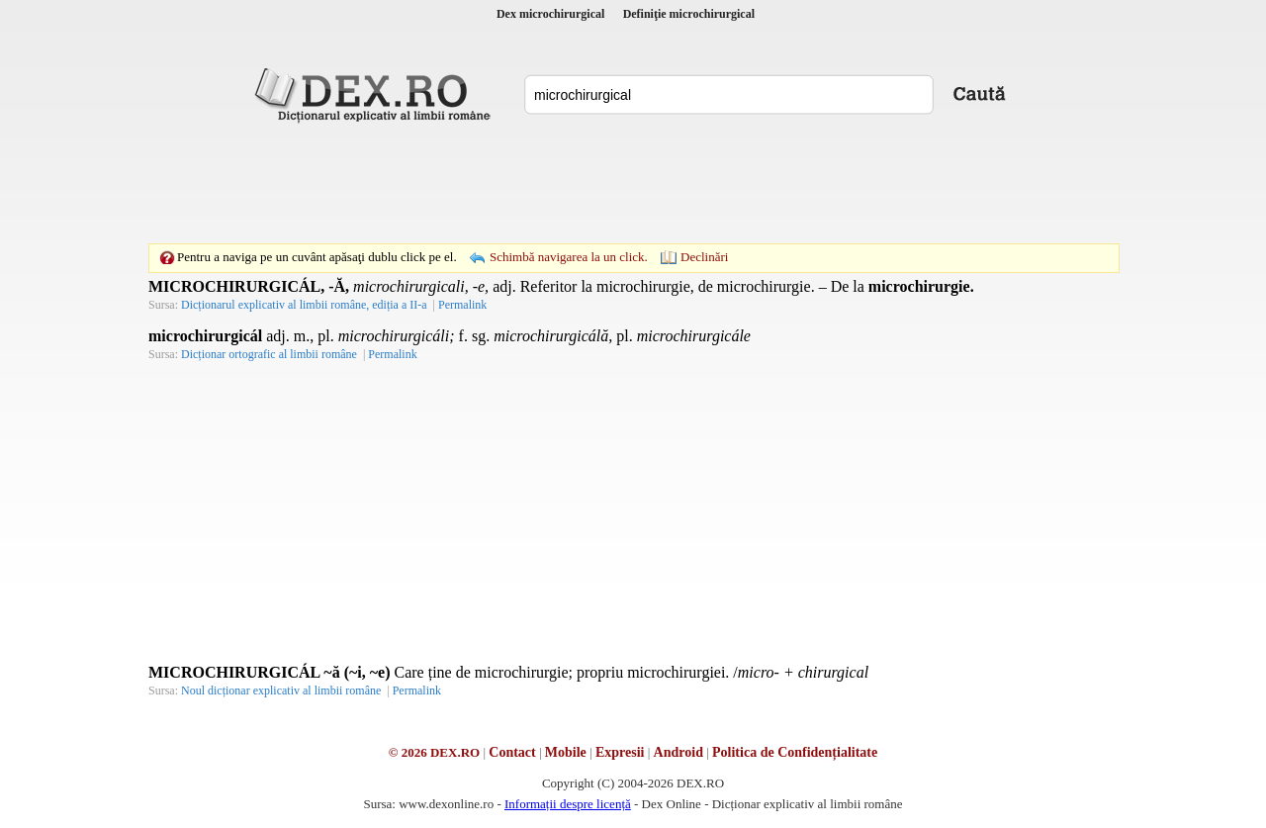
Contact (512, 752)
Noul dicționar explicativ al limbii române (281, 690)
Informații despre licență (567, 803)
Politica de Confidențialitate (794, 752)
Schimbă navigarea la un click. (569, 256)
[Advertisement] (633, 183)
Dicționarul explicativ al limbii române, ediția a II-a (304, 305)
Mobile (566, 752)
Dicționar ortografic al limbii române (269, 354)
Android (678, 752)
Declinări (704, 256)
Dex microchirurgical (550, 14)
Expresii (620, 752)
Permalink (462, 305)
